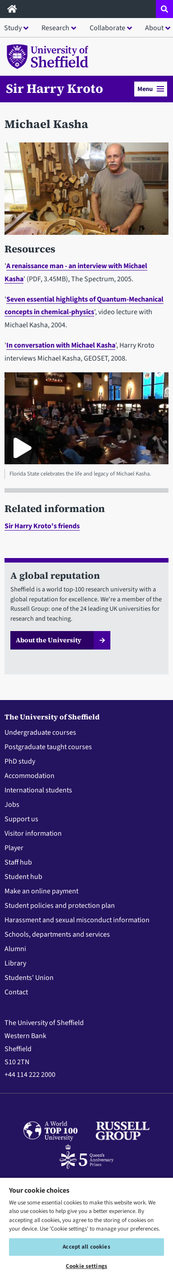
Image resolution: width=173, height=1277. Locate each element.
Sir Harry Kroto (54, 88)
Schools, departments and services (57, 934)
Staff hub (18, 862)
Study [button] (13, 28)
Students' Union (29, 978)
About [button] (154, 28)
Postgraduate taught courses (48, 747)
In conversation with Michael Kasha (60, 345)
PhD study (20, 761)
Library (15, 963)
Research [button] (55, 28)
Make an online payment (41, 891)
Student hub (23, 877)
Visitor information (33, 833)
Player (14, 848)
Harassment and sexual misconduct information (77, 920)
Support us (21, 819)
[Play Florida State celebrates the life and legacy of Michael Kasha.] (21, 447)
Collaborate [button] (107, 28)
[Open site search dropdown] (164, 9)
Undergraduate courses (40, 732)
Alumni (15, 949)
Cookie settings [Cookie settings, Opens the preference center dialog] (86, 1266)
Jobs (12, 805)
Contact (16, 992)
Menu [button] (150, 89)
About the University (49, 640)
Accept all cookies (86, 1247)
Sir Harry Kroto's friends (42, 526)
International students (38, 790)
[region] (86, 1227)
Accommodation (30, 776)
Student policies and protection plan (60, 906)
